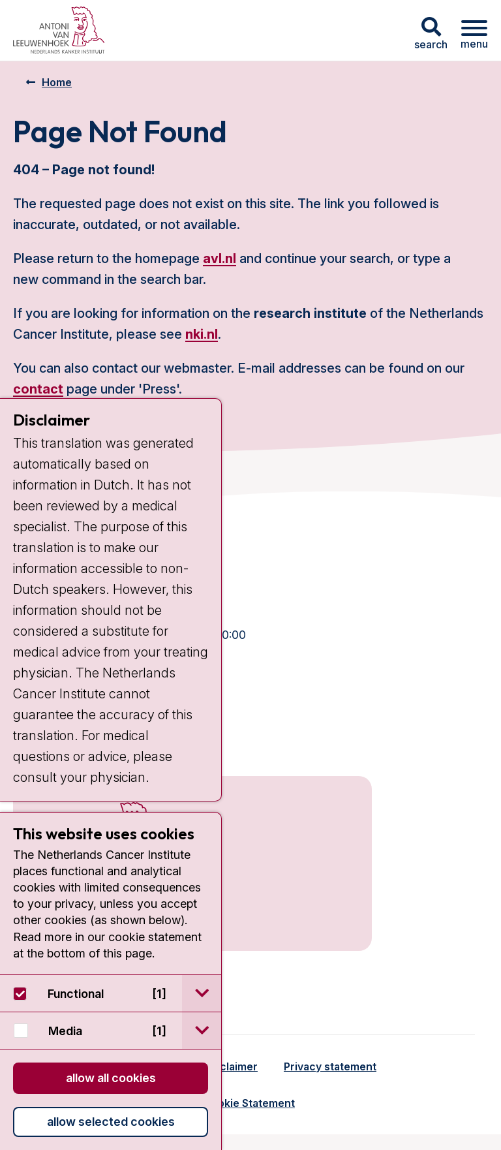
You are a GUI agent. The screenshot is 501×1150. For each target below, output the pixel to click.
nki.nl (201, 334)
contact (38, 389)
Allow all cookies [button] (111, 1078)
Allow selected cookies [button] (111, 1121)
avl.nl (219, 258)
